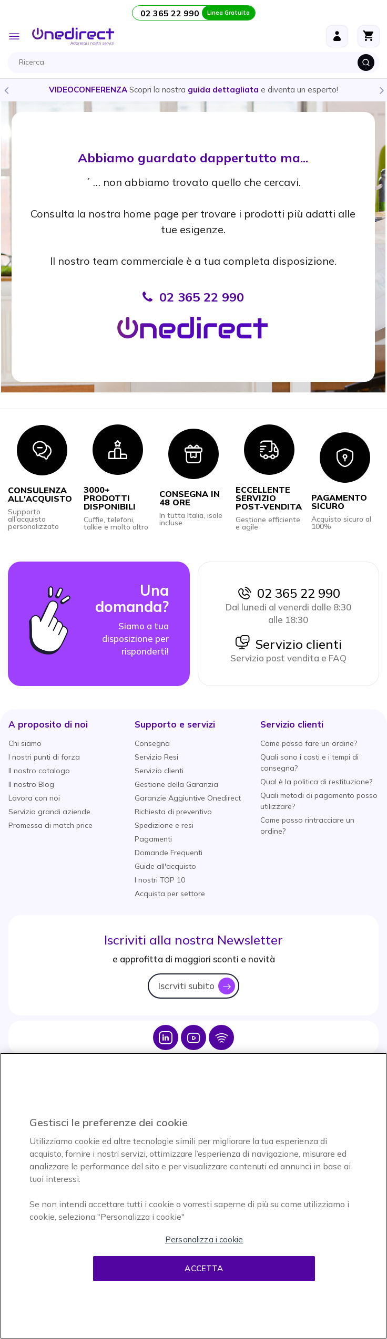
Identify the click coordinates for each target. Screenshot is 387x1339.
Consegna (152, 743)
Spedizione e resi (164, 825)
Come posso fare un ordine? (308, 743)
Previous (6, 90)
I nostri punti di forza (44, 757)
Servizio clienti (288, 644)
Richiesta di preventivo (173, 811)
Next (381, 90)
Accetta (204, 1268)
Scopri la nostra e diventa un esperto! (193, 90)
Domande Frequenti (168, 852)
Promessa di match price (50, 825)
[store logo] (73, 36)
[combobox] (196, 62)
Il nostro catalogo (39, 770)
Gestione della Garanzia (176, 784)
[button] (48, 724)
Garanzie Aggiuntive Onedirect (188, 798)
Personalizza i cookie (204, 1239)
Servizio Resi (156, 757)
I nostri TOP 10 (160, 880)
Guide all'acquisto (165, 866)
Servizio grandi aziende (49, 811)
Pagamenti (153, 839)
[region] (193, 1196)
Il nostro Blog (31, 784)
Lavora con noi (34, 798)
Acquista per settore (170, 893)
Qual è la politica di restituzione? (316, 781)
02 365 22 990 (288, 593)
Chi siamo (25, 743)
